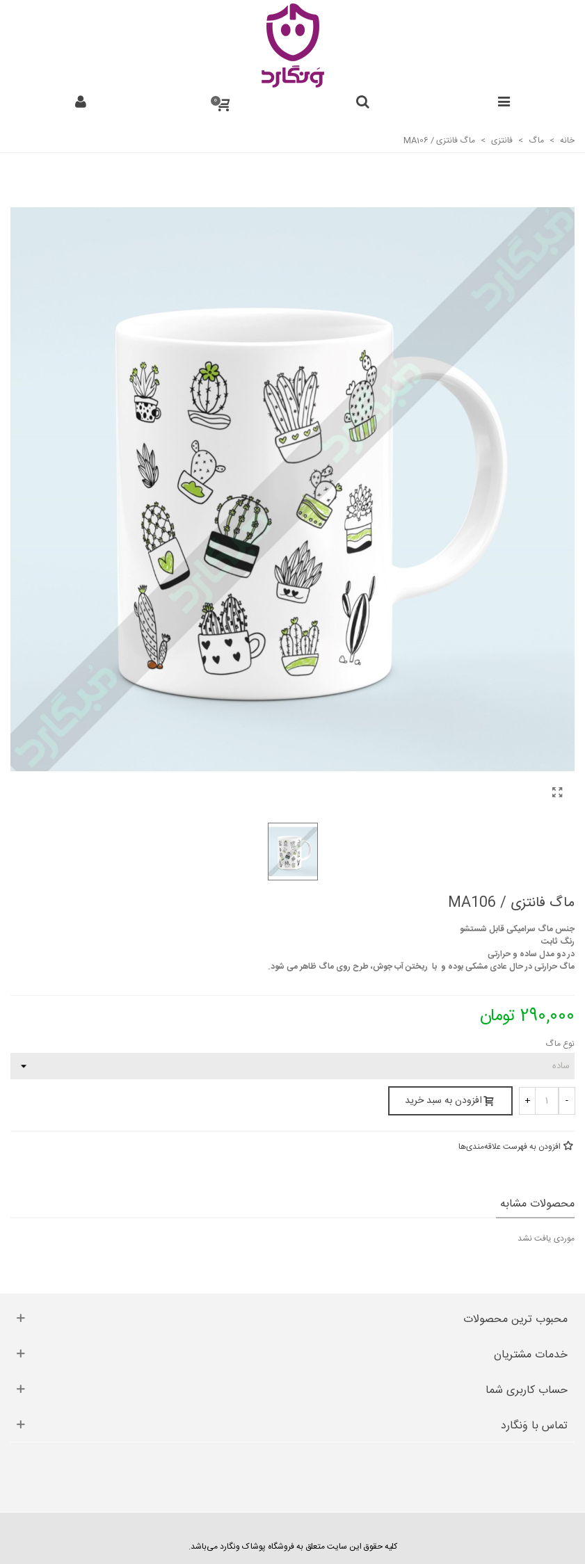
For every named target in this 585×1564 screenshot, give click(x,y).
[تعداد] (547, 1101)
